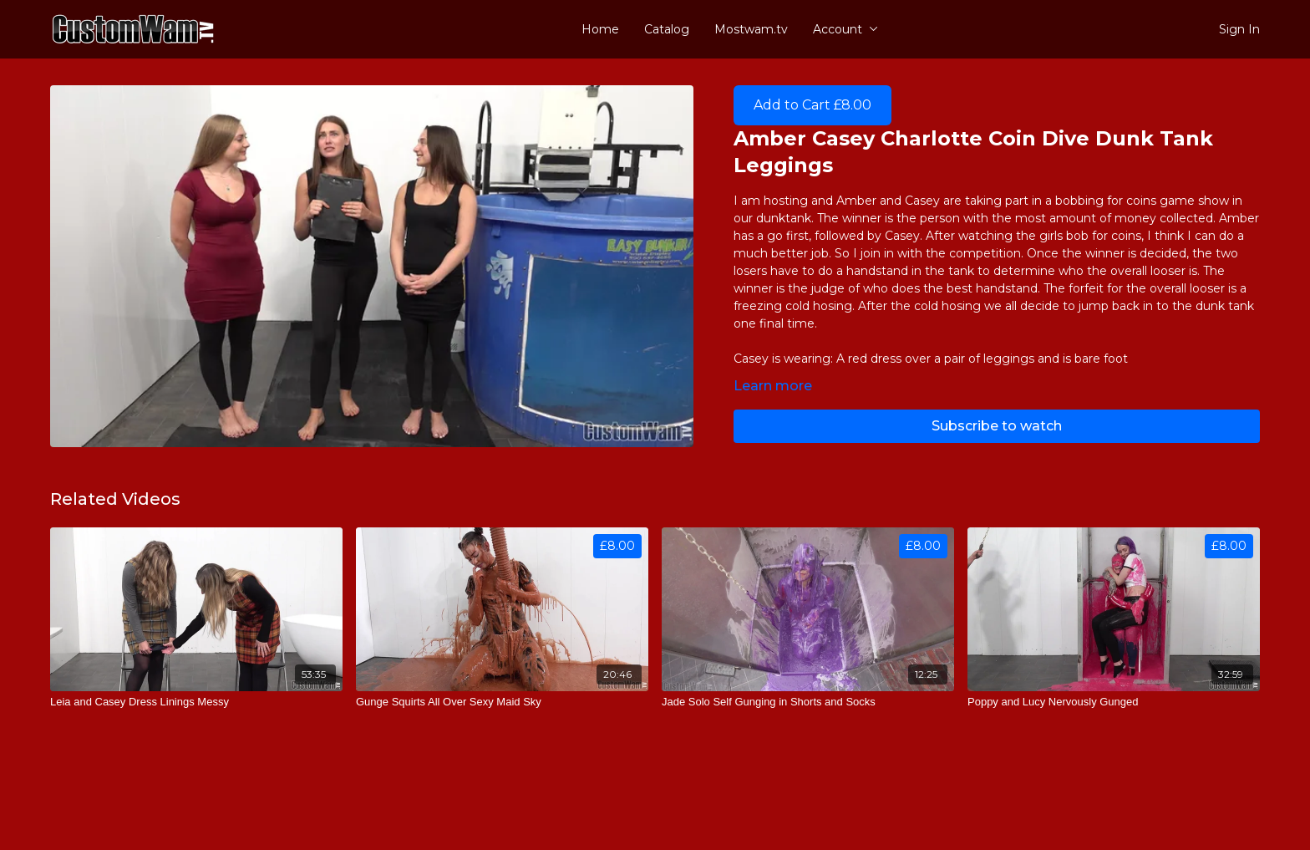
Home (600, 29)
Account (845, 29)
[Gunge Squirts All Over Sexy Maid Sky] (502, 702)
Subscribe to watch (997, 426)
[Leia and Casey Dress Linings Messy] (196, 702)
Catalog (666, 29)
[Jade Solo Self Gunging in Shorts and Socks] (808, 702)
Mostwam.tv (751, 29)
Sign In (1239, 29)
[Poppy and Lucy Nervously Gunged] (1113, 702)
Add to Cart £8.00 (812, 105)
